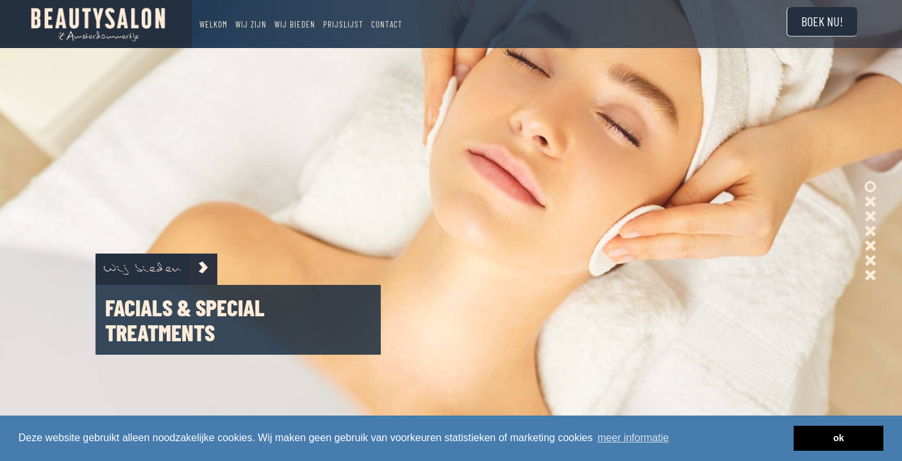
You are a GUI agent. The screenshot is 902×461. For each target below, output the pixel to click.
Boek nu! (822, 21)
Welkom (213, 24)
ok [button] (838, 438)
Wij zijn (251, 24)
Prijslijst (343, 24)
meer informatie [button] (633, 437)
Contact (387, 24)
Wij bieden (294, 24)
